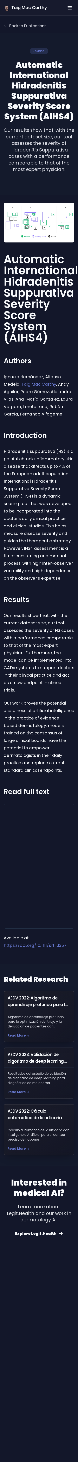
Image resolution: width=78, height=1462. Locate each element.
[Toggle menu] (69, 7)
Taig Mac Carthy (38, 384)
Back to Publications (25, 25)
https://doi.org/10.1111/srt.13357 (35, 945)
